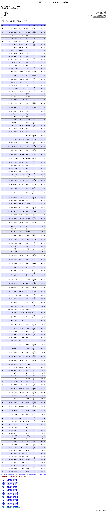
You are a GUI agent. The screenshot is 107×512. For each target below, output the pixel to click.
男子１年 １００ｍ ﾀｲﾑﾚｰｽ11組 (10, 493)
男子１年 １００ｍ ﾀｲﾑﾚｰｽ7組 (10, 488)
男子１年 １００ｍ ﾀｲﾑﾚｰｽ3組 (10, 482)
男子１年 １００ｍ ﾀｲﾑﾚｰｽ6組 (10, 486)
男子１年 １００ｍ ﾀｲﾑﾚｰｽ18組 (10, 503)
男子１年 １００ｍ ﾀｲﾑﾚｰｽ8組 (10, 489)
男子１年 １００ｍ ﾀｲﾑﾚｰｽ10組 (10, 492)
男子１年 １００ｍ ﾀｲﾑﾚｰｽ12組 (10, 495)
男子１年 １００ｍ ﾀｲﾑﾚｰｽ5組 (10, 485)
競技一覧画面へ (12, 475)
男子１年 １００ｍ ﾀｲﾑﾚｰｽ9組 (10, 491)
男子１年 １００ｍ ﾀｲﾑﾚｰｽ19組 (10, 505)
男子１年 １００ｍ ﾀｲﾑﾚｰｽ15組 (10, 499)
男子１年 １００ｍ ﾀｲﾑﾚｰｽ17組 (10, 502)
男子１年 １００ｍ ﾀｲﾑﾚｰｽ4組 (10, 483)
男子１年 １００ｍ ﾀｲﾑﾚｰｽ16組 (10, 501)
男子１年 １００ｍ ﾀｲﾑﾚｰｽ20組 (10, 506)
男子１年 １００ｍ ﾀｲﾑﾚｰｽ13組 (10, 496)
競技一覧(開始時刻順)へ (22, 475)
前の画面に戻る (42, 475)
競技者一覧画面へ (33, 475)
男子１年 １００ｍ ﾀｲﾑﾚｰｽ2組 (10, 481)
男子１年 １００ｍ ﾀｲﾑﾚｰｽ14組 (10, 498)
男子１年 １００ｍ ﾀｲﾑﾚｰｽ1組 (10, 479)
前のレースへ (4, 475)
